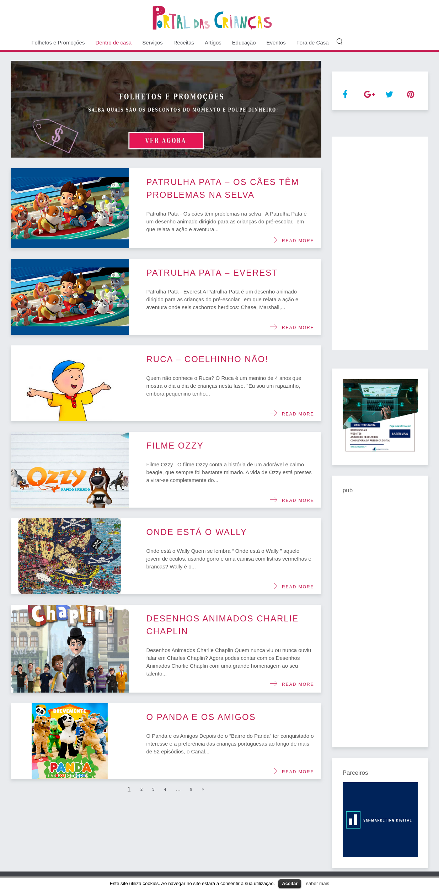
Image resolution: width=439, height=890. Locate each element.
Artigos (213, 42)
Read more (296, 240)
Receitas (183, 42)
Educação (244, 42)
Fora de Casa (312, 42)
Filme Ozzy (175, 445)
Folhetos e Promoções (58, 42)
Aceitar (290, 883)
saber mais (317, 883)
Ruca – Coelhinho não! (207, 359)
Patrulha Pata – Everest (212, 272)
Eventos (276, 42)
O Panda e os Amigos (201, 717)
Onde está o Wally (196, 532)
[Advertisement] (380, 243)
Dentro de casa (113, 42)
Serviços (152, 42)
